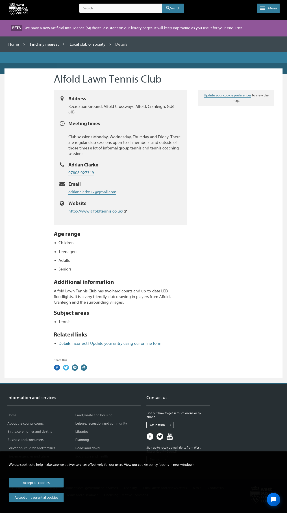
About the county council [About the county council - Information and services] (26, 423)
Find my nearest (45, 44)
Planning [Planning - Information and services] (82, 440)
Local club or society (88, 44)
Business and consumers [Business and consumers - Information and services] (25, 440)
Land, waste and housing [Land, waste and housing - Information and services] (94, 415)
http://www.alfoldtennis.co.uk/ (95, 211)
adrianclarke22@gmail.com (92, 191)
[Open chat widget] (273, 499)
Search (175, 8)
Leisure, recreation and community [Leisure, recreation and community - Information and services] (101, 423)
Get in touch (162, 425)
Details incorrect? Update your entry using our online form (110, 343)
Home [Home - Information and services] (11, 415)
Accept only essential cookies (36, 498)
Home (14, 44)
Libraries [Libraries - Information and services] (81, 432)
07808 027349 (81, 172)
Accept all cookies (36, 483)
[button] (268, 8)
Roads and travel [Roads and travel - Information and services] (87, 448)
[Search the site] (120, 8)
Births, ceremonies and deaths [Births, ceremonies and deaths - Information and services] (29, 432)
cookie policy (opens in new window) (166, 465)
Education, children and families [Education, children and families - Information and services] (31, 448)
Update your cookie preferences (227, 95)
